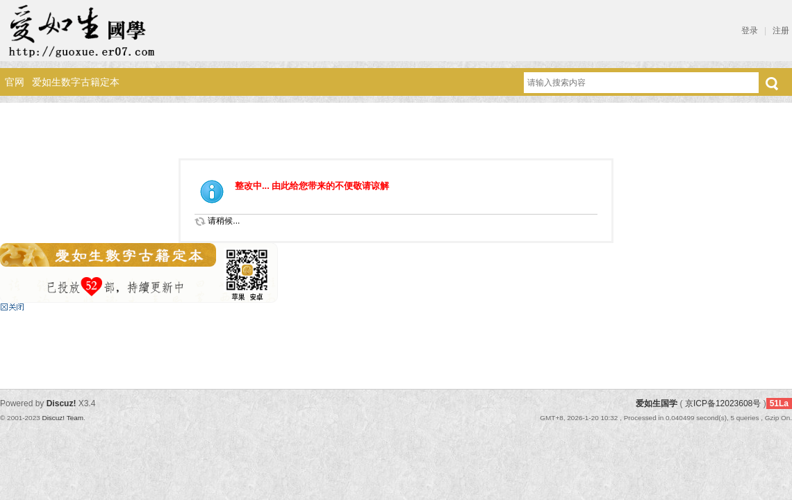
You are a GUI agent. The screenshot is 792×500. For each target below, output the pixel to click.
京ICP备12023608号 (723, 403)
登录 (749, 30)
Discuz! (61, 403)
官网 (14, 82)
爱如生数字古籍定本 (75, 82)
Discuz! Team (62, 418)
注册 (781, 30)
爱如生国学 (656, 403)
